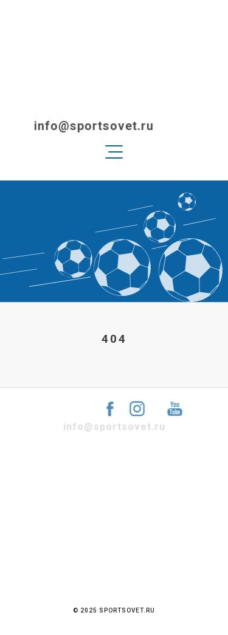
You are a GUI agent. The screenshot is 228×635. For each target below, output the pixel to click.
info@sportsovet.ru (87, 125)
